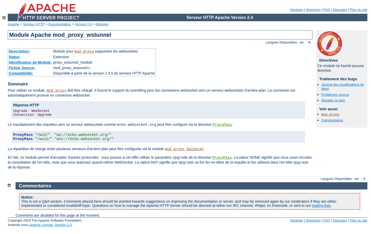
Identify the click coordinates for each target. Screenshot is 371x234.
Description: (19, 51)
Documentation (59, 24)
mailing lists (321, 205)
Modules (296, 10)
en (302, 42)
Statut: (14, 57)
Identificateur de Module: (30, 62)
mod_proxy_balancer (184, 149)
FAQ (326, 10)
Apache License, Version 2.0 (50, 225)
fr (309, 42)
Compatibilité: (21, 73)
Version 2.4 (83, 24)
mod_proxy (84, 51)
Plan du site (358, 10)
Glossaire (340, 10)
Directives (313, 10)
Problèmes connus (335, 95)
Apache (13, 24)
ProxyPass (222, 125)
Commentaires (332, 120)
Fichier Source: (22, 68)
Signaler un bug (333, 100)
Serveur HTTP (34, 24)
